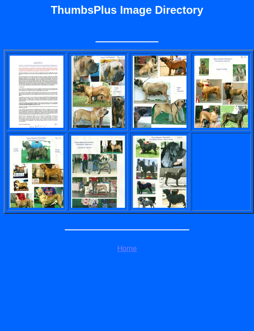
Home (127, 248)
